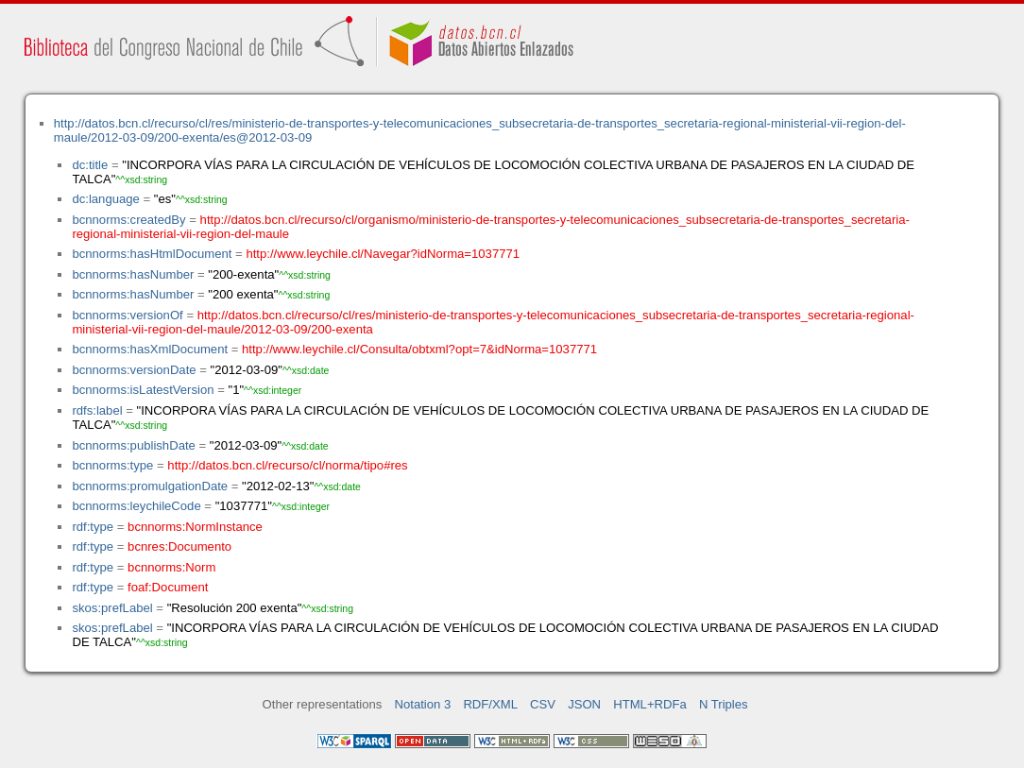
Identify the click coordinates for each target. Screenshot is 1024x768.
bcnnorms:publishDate (133, 445)
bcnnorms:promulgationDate (150, 486)
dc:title (90, 165)
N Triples (723, 704)
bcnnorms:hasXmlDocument (150, 349)
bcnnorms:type (112, 465)
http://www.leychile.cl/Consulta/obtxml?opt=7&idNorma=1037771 (419, 349)
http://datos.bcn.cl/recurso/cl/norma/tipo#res (287, 465)
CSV (542, 704)
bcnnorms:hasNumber (133, 274)
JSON (584, 704)
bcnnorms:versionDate (134, 370)
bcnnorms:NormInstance (195, 527)
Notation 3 (423, 704)
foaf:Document (168, 587)
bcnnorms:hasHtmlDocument (151, 254)
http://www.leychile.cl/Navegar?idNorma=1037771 (383, 254)
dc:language (105, 199)
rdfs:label (97, 410)
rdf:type (92, 527)
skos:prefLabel (112, 608)
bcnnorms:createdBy (128, 220)
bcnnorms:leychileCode (136, 506)
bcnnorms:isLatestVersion (142, 390)
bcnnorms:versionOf (127, 315)
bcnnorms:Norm (171, 567)
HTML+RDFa (650, 704)
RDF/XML (490, 704)
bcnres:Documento (179, 546)
